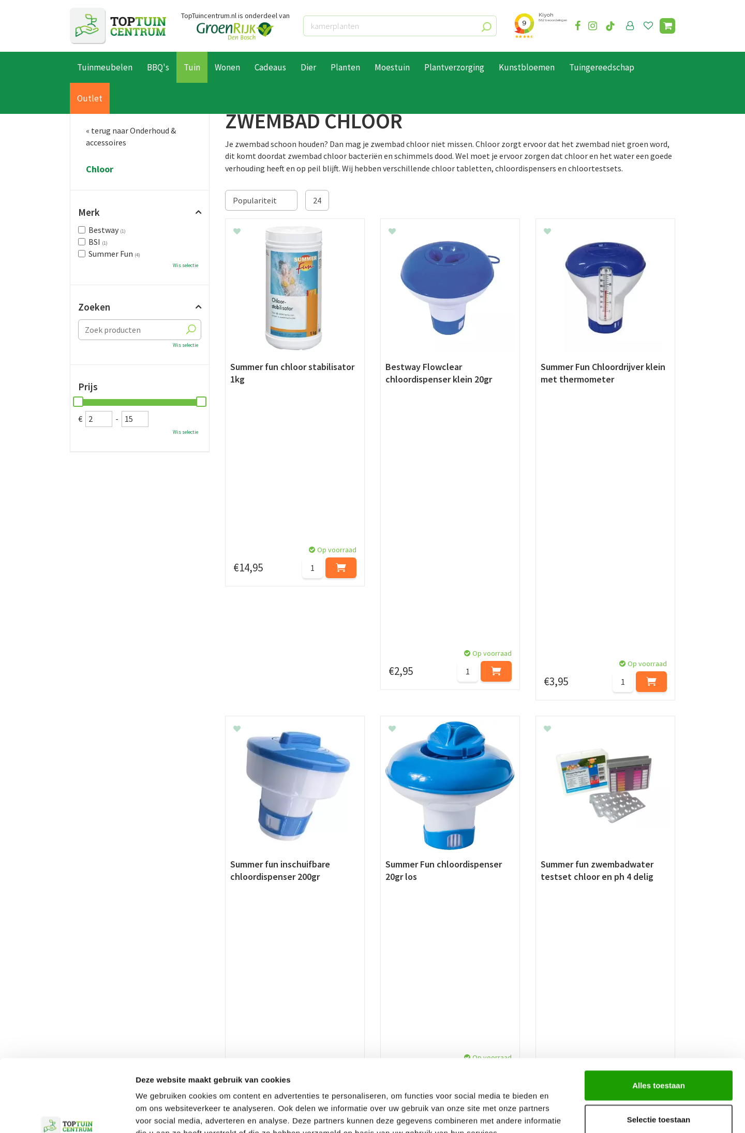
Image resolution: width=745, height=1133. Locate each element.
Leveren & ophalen (103, 971)
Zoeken (94, 307)
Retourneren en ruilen (109, 983)
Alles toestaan (658, 1023)
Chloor (99, 169)
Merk (89, 212)
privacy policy (425, 868)
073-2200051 (570, 959)
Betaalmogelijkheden (108, 959)
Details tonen (559, 1112)
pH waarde (293, 801)
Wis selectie (185, 265)
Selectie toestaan (659, 1057)
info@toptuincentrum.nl (592, 990)
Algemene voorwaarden (112, 995)
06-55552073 (570, 974)
